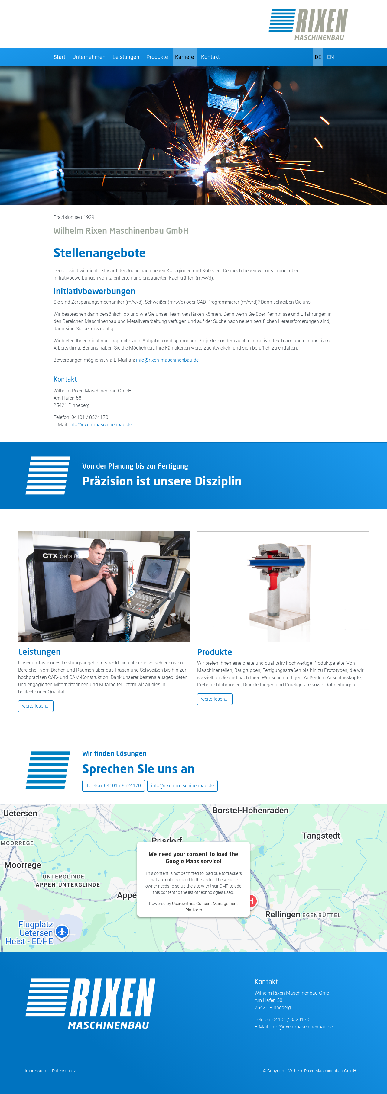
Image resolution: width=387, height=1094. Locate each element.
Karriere (184, 57)
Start (59, 57)
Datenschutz (64, 1070)
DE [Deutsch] (318, 57)
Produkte (157, 57)
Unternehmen (89, 57)
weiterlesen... (36, 706)
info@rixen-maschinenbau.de (167, 360)
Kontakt (210, 57)
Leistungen (125, 57)
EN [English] (330, 57)
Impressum (35, 1070)
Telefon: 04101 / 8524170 (113, 786)
